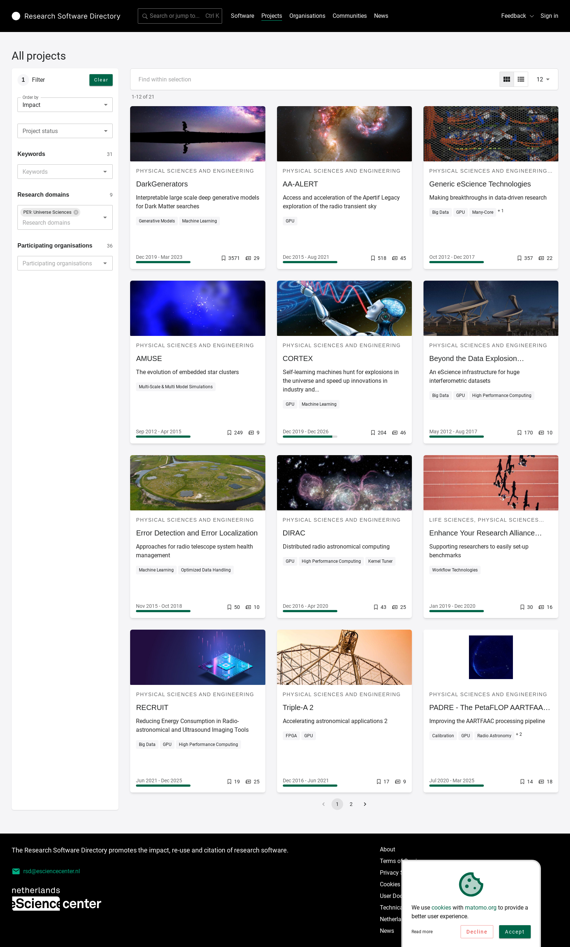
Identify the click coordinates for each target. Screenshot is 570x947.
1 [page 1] (337, 804)
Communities (350, 15)
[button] (50, 212)
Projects (271, 15)
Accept (515, 932)
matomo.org (481, 908)
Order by (31, 97)
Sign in (549, 15)
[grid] (506, 79)
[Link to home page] (66, 16)
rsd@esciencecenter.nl (46, 871)
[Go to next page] (365, 804)
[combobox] (65, 131)
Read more (422, 932)
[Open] (105, 171)
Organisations (307, 15)
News (381, 15)
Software (242, 15)
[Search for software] (180, 16)
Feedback (518, 15)
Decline (476, 932)
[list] (521, 79)
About (387, 849)
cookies (441, 908)
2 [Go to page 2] (351, 804)
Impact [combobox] (31, 104)
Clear (101, 80)
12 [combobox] (540, 79)
